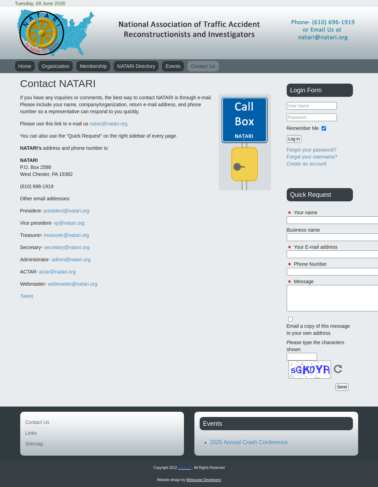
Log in (294, 139)
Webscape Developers (203, 480)
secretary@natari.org (67, 247)
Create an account (306, 164)
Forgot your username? (312, 157)
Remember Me (303, 128)
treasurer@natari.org (66, 235)
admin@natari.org (71, 259)
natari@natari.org (108, 123)
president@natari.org (66, 211)
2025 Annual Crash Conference (249, 442)
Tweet (26, 296)
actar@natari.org (57, 272)
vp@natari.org (69, 223)
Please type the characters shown (316, 346)
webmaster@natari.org (72, 284)
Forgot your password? (312, 150)
